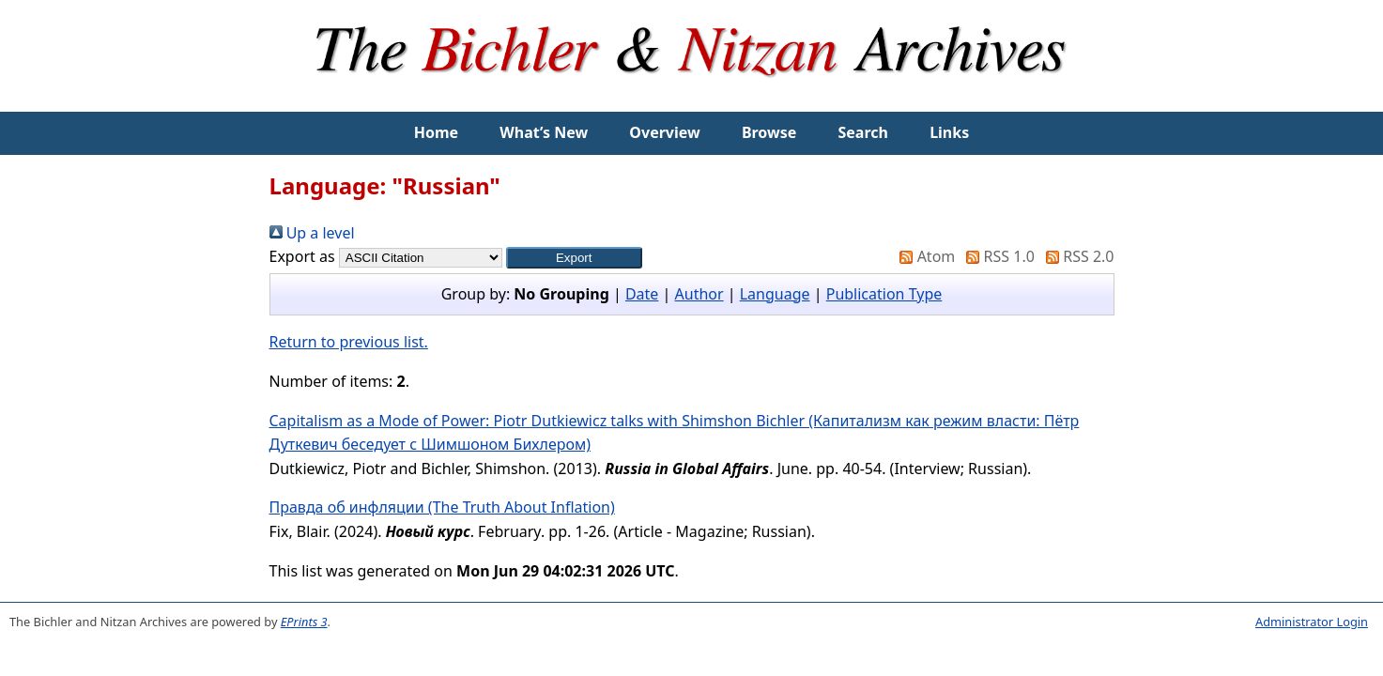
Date (641, 294)
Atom (923, 256)
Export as (302, 256)
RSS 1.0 (996, 256)
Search (863, 132)
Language (775, 294)
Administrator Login (1311, 621)
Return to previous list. (348, 341)
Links (949, 132)
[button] (574, 258)
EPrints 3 (304, 621)
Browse (769, 132)
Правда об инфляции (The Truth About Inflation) (442, 507)
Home (436, 132)
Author (699, 294)
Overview (664, 132)
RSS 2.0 (1076, 256)
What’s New (543, 132)
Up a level (312, 233)
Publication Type (884, 294)
